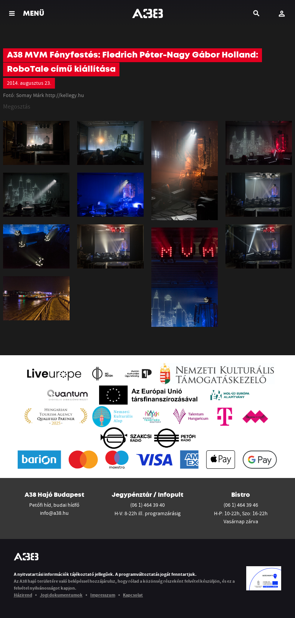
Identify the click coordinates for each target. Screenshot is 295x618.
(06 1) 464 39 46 (241, 504)
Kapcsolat (133, 595)
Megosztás (16, 106)
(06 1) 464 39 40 (147, 504)
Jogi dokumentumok (61, 595)
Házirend (23, 595)
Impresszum (102, 595)
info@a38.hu (54, 512)
